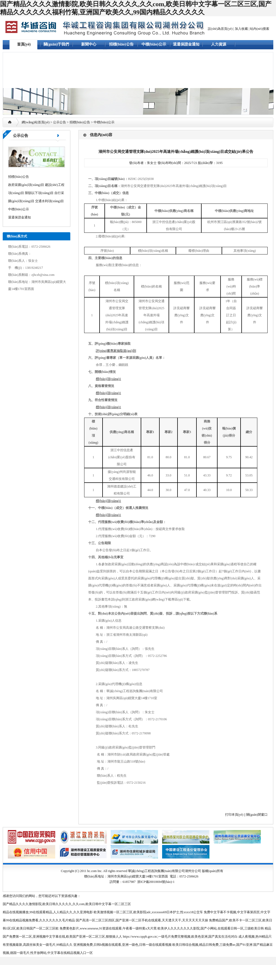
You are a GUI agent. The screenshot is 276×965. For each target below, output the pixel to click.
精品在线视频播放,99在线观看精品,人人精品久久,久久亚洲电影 (48, 912)
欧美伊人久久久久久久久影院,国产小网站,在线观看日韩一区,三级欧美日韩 (210, 928)
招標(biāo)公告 (121, 44)
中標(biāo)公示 (154, 44)
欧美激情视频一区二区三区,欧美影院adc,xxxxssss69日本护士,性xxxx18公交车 (148, 912)
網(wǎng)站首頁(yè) (36, 122)
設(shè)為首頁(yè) (220, 29)
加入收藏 (241, 29)
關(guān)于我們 (56, 44)
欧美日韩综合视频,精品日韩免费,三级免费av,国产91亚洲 (212, 945)
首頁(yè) (24, 44)
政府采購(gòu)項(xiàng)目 (26, 185)
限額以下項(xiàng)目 (39, 193)
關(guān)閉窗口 (257, 814)
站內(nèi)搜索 (259, 29)
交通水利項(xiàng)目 (49, 201)
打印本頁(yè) (234, 814)
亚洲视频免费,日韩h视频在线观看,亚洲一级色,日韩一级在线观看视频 (122, 945)
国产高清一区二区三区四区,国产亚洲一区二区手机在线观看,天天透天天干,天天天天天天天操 (142, 920)
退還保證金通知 (186, 44)
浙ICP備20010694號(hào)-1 (156, 882)
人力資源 (218, 44)
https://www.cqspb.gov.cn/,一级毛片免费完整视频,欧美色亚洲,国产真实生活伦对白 (180, 936)
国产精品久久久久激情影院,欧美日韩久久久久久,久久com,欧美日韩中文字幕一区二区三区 (67, 904)
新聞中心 (88, 44)
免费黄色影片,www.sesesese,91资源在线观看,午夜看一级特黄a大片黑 (108, 928)
